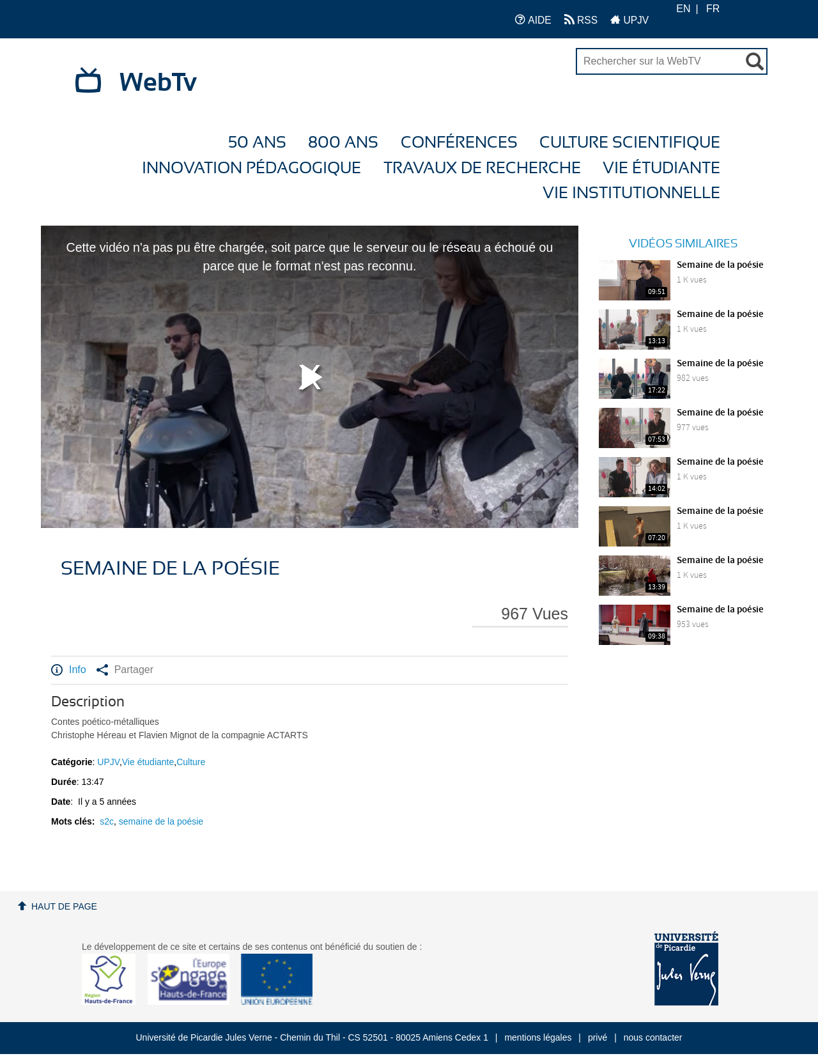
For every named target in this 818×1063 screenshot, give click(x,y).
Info (68, 670)
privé (597, 1037)
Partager (124, 670)
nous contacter (653, 1037)
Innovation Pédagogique (251, 168)
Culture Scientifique (629, 143)
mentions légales (537, 1037)
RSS (581, 19)
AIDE (533, 19)
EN (683, 8)
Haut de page (64, 906)
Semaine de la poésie (720, 265)
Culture (190, 762)
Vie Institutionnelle (631, 193)
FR (713, 8)
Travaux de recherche (482, 168)
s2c (107, 821)
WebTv (158, 83)
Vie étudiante (661, 168)
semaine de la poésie (161, 821)
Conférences (459, 143)
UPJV (629, 19)
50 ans (257, 143)
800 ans (343, 143)
